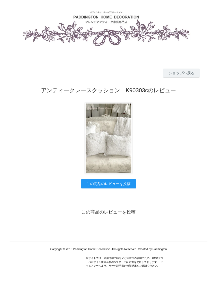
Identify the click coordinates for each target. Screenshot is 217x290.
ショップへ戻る (181, 73)
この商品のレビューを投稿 (108, 184)
